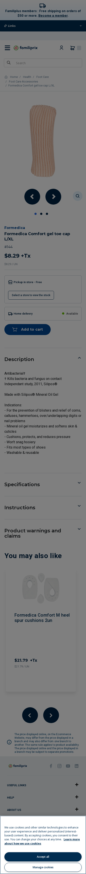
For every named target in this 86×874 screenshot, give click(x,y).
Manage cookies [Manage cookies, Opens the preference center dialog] (43, 867)
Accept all (43, 857)
